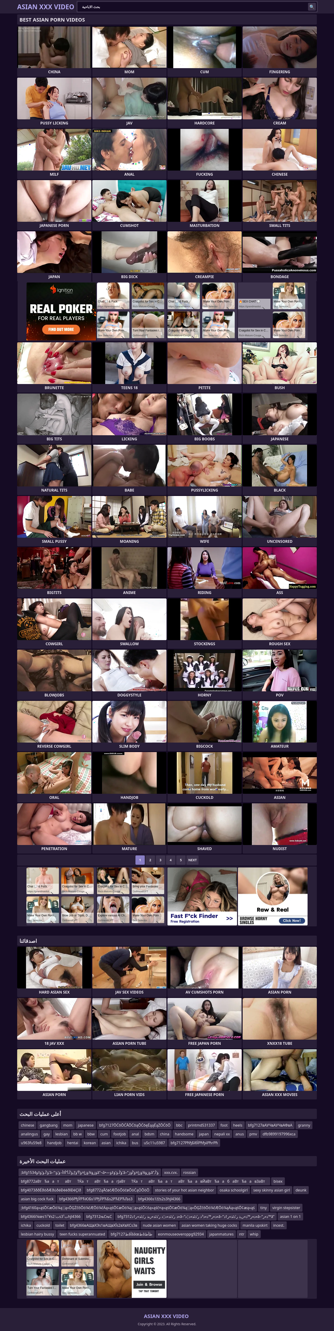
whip (254, 1234)
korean (90, 1142)
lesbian (61, 1134)
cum (104, 1134)
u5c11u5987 (154, 1142)
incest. (278, 1225)
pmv (253, 1134)
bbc (179, 1125)
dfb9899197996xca (279, 1134)
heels (237, 1125)
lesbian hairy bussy (37, 1234)
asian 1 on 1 (290, 1216)
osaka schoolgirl (234, 1190)
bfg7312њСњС (99, 1216)
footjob (119, 1134)
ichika (121, 1142)
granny (304, 1125)
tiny (263, 1207)
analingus (29, 1134)
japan (204, 1134)
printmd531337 (201, 1125)
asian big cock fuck (37, 1198)
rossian (189, 1172)
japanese (86, 1125)
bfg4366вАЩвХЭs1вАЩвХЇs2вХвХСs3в (103, 1225)
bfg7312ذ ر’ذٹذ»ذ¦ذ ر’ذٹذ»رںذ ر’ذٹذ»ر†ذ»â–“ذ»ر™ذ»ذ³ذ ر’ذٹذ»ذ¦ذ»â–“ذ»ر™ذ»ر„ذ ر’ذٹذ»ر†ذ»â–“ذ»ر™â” (195, 1216)
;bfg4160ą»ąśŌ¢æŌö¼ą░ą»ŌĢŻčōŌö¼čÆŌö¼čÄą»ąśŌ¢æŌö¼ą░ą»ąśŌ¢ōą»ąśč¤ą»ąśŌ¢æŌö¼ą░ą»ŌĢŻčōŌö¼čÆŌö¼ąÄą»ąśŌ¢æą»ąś (138, 1207)
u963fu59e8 (31, 1142)
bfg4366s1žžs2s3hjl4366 (159, 1198)
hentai (72, 1142)
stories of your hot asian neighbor (184, 1190)
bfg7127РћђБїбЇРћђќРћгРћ (194, 1142)
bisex (278, 1181)
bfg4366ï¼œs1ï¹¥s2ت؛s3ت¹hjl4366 (51, 1216)
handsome (184, 1134)
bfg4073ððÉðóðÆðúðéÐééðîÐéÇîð (51, 1190)
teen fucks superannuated (82, 1234)
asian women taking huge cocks (209, 1225)
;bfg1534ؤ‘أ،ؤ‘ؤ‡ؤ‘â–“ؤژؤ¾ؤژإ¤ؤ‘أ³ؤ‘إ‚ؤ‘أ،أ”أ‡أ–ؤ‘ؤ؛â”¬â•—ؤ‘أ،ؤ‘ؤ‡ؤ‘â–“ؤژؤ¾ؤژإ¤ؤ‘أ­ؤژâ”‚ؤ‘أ (90, 1172)
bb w (77, 1134)
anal (135, 1134)
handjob (54, 1142)
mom (67, 1125)
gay (46, 1134)
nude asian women (159, 1225)
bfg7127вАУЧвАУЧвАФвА (270, 1125)
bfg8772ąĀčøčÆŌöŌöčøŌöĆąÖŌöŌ (118, 1190)
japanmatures (221, 1234)
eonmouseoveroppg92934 (181, 1234)
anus (239, 1134)
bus (135, 1142)
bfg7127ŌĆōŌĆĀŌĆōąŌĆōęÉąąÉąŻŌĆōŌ (135, 1125)
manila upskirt (255, 1225)
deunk (300, 1190)
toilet (59, 1225)
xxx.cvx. (171, 1172)
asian (106, 1142)
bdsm (149, 1134)
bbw (91, 1134)
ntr (241, 1234)
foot (224, 1125)
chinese (27, 1125)
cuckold (43, 1225)
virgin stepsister (286, 1207)
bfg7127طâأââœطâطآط (131, 1234)
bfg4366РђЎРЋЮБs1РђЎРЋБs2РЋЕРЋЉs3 (95, 1198)
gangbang (49, 1125)
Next (192, 860)
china (165, 1134)
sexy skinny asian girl (271, 1190)
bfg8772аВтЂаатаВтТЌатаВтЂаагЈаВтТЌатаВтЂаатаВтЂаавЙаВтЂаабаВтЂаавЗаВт (144, 1181)
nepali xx (222, 1134)
